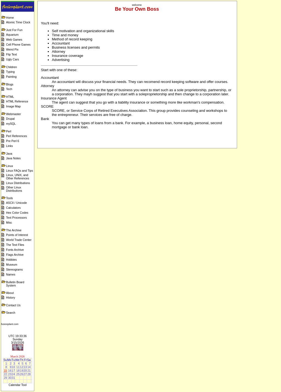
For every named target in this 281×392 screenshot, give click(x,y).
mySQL (11, 123)
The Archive (13, 230)
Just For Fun (14, 30)
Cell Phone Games (18, 44)
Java (9, 153)
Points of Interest (17, 235)
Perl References (16, 136)
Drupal (10, 118)
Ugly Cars (12, 59)
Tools (9, 198)
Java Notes (13, 158)
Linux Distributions (18, 183)
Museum (11, 264)
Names (10, 274)
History (10, 297)
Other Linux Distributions (14, 189)
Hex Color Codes (17, 212)
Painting (11, 76)
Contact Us (13, 305)
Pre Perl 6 (12, 141)
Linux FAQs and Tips (19, 170)
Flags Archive (15, 254)
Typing (10, 71)
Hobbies (11, 259)
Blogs (9, 84)
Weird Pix (12, 49)
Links (9, 146)
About (10, 292)
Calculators (13, 207)
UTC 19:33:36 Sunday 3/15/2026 (18, 339)
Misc (9, 222)
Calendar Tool (18, 385)
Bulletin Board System (15, 283)
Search (10, 312)
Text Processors (16, 217)
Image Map (13, 106)
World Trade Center (19, 239)
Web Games (14, 39)
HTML (10, 96)
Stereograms (14, 269)
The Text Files (15, 244)
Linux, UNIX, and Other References (17, 176)
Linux (9, 166)
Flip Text (11, 54)
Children (11, 67)
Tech (9, 89)
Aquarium (12, 34)
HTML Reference (17, 101)
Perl (8, 131)
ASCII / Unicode (16, 202)
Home (10, 17)
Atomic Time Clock (18, 22)
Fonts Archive (15, 249)
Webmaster (13, 114)
